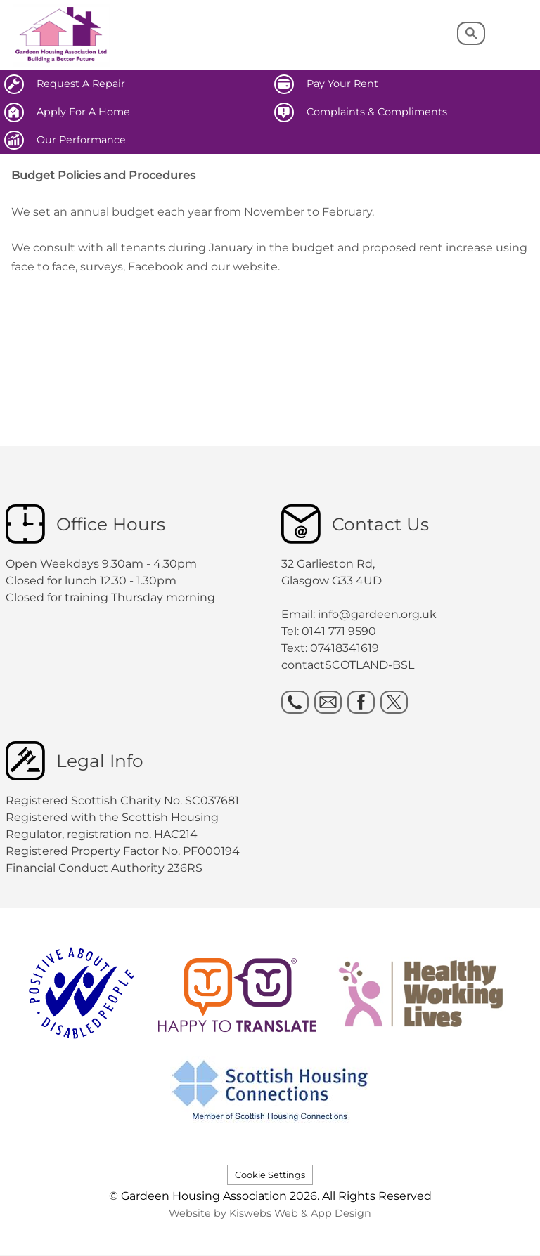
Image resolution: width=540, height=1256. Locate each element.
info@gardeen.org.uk (377, 614)
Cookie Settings (270, 1175)
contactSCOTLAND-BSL (347, 665)
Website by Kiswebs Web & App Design (270, 1213)
